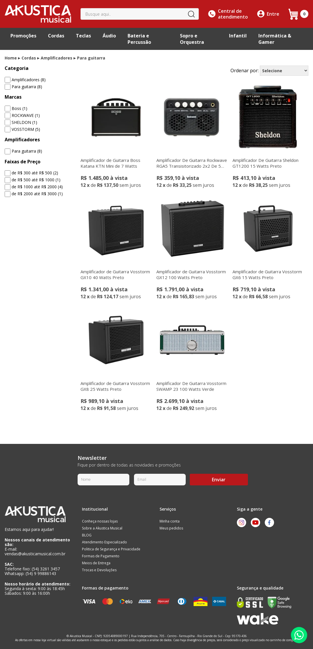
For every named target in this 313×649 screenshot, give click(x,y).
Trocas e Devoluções (99, 569)
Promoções (23, 35)
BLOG (87, 535)
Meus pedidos (171, 528)
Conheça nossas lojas (100, 521)
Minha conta (170, 521)
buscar (191, 13)
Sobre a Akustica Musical (102, 528)
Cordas (56, 35)
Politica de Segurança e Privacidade (111, 549)
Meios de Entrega (96, 563)
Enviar (219, 479)
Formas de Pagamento (100, 556)
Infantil (238, 35)
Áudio (109, 35)
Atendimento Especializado (104, 542)
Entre (273, 14)
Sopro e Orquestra (192, 38)
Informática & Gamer (274, 38)
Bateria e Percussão (139, 38)
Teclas (83, 35)
